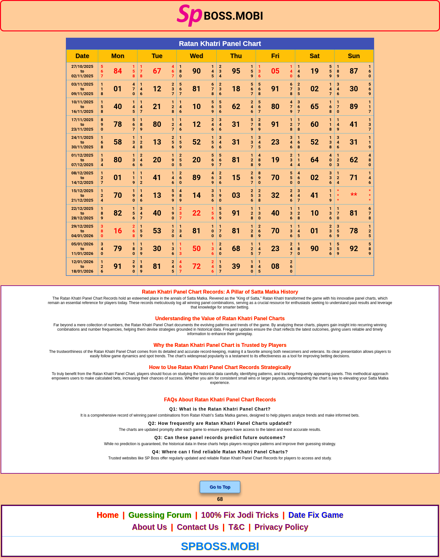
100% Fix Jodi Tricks (240, 514)
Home (107, 514)
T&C (236, 526)
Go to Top (220, 487)
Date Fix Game (315, 514)
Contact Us (198, 526)
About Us (149, 526)
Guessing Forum (159, 514)
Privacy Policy (281, 526)
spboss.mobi (220, 546)
